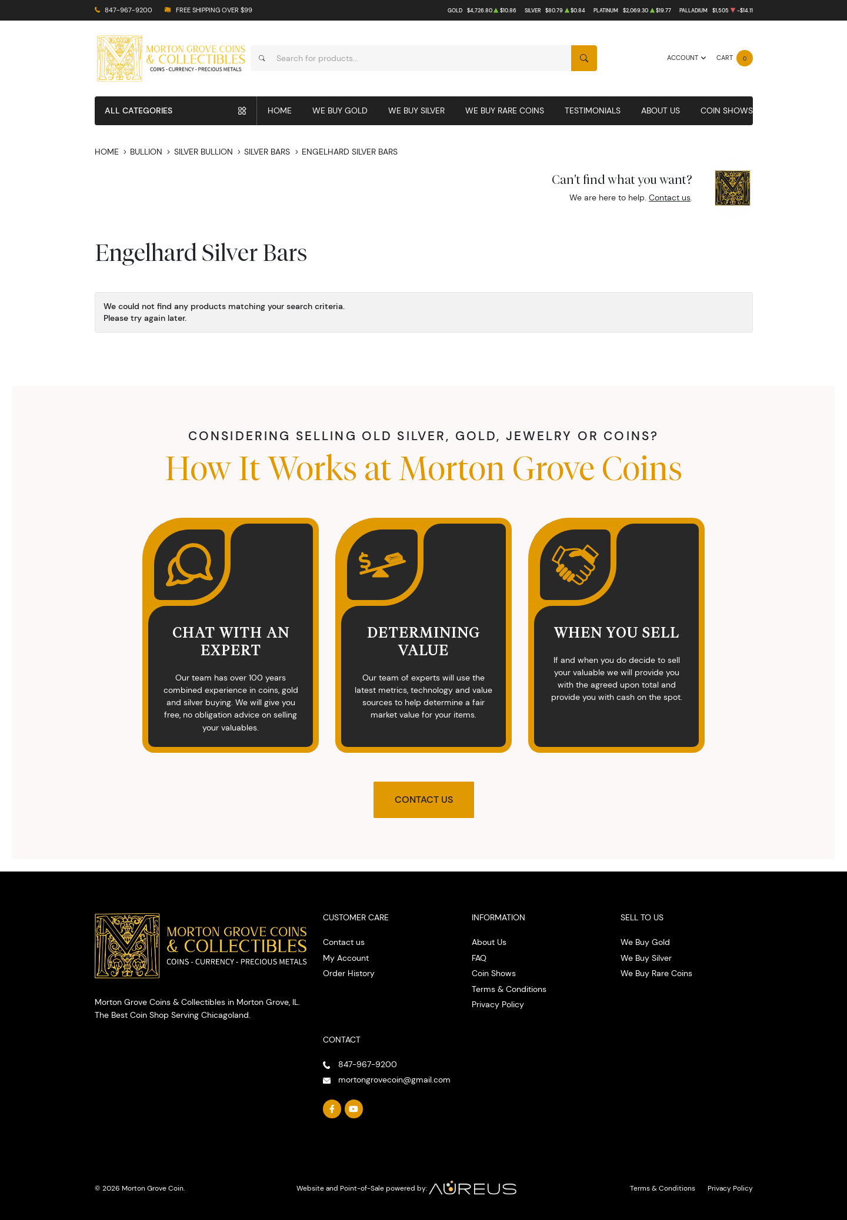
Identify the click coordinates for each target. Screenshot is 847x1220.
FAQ (479, 958)
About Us (660, 110)
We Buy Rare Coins (504, 110)
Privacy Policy (498, 1004)
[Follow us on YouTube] (354, 1109)
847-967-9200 (128, 10)
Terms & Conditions (509, 989)
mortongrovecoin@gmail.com (394, 1079)
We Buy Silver (416, 110)
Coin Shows (727, 110)
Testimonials (593, 110)
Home (280, 110)
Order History (349, 973)
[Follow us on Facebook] (332, 1109)
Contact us (670, 197)
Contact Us (424, 799)
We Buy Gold (340, 110)
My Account (346, 958)
